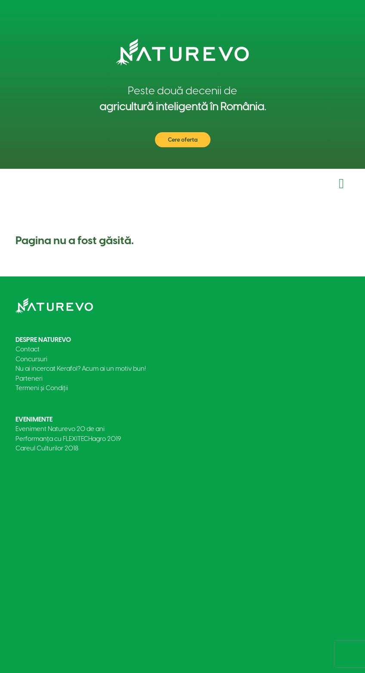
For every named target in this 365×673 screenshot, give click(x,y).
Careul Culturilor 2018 (46, 448)
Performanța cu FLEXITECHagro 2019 (68, 439)
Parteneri (29, 378)
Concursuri (31, 359)
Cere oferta (183, 139)
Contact (27, 349)
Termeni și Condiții (41, 388)
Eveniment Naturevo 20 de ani (60, 429)
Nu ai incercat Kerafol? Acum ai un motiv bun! (80, 368)
